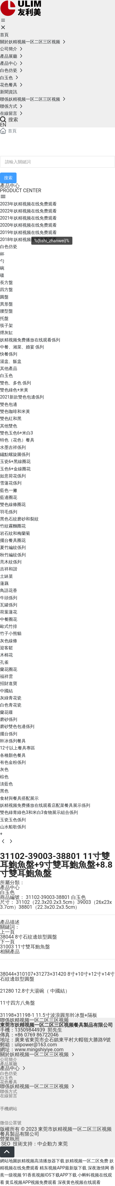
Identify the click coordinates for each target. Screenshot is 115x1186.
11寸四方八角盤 (17, 1003)
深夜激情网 (98, 1167)
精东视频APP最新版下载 (63, 1167)
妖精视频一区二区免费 (86, 1160)
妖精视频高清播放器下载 (40, 1160)
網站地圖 (8, 1160)
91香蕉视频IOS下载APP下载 (49, 1174)
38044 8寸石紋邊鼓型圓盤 (28, 937)
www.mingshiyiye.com (39, 1049)
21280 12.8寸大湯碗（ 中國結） (35, 991)
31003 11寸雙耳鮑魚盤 (25, 947)
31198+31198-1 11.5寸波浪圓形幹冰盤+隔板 (48, 1015)
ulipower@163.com (36, 1045)
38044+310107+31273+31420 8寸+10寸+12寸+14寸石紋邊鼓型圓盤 (57, 976)
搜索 (9, 119)
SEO (5, 1144)
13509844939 (30, 1030)
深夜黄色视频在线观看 (79, 1182)
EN (3, 125)
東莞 (63, 1144)
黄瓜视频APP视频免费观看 (30, 1182)
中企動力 (47, 1144)
